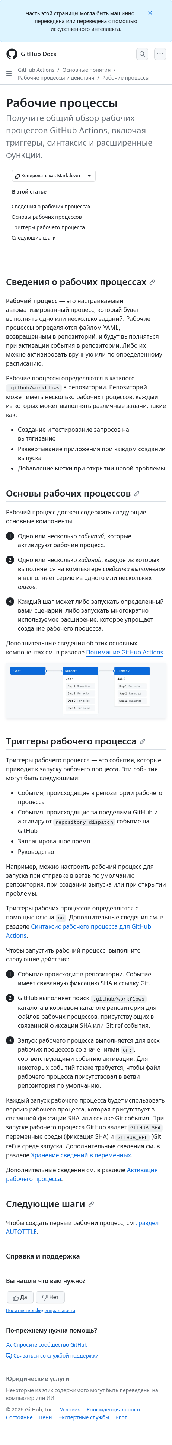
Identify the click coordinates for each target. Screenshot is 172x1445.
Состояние (19, 1417)
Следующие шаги (50, 1203)
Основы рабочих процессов (73, 493)
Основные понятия (87, 69)
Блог (121, 1417)
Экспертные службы (83, 1417)
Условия (70, 1409)
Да (20, 1297)
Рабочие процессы (126, 77)
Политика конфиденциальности (40, 1310)
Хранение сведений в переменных (81, 1155)
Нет (50, 1297)
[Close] (151, 12)
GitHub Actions (36, 69)
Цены (45, 1417)
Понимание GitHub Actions (124, 652)
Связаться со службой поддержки (52, 1355)
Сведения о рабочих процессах (80, 281)
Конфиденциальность (114, 1409)
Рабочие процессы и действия (56, 77)
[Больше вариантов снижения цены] (89, 176)
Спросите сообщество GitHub (46, 1344)
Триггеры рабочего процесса (76, 741)
